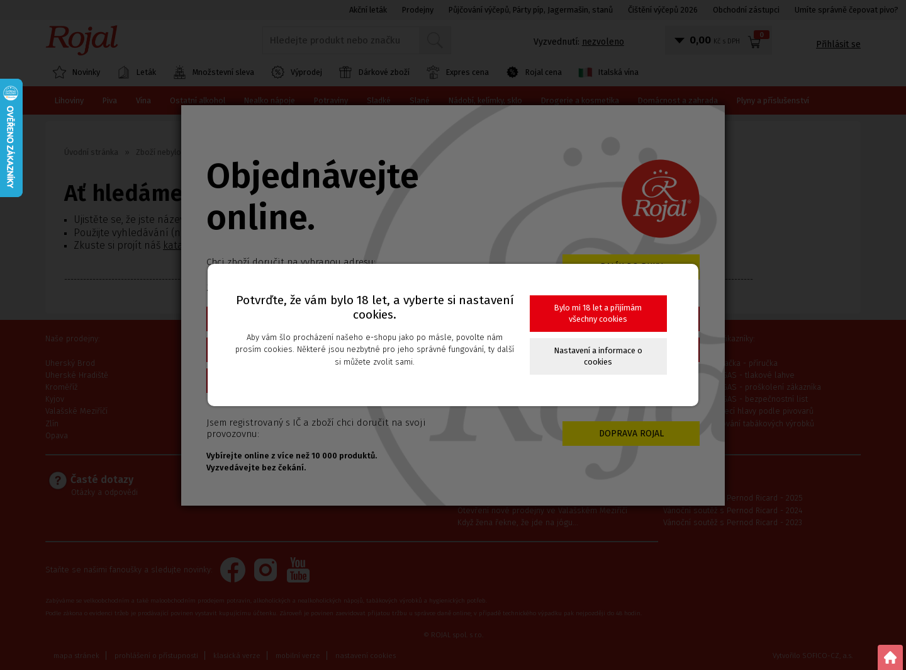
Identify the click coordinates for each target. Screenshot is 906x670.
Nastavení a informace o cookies (598, 356)
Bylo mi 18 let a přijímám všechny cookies (598, 313)
